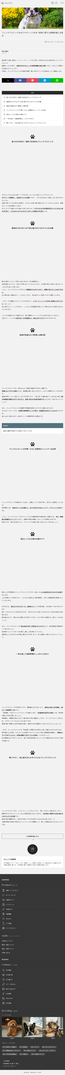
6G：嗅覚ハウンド (29, 1050)
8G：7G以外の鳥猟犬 (9, 1054)
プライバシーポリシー (9, 1066)
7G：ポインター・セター (47, 1050)
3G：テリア (34, 1047)
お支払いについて (7, 941)
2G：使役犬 (23, 1047)
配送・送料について (8, 945)
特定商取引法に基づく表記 (10, 1063)
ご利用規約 (6, 1061)
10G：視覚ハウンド (38, 1054)
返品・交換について (8, 949)
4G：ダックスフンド (49, 1047)
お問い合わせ (6, 953)
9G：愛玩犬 (23, 1054)
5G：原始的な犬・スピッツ (11, 1050)
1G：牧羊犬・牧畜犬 (9, 1047)
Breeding (9, 1010)
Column (9, 964)
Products (9, 884)
